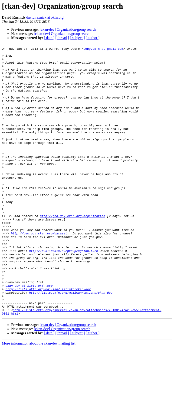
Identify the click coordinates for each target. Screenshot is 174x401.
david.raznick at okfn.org (45, 17)
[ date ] (49, 38)
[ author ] (93, 38)
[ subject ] (77, 38)
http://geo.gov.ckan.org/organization (72, 250)
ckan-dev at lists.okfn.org (29, 334)
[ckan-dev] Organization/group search (68, 29)
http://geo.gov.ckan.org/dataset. (40, 271)
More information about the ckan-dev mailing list (38, 397)
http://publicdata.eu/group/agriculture (63, 292)
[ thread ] (62, 38)
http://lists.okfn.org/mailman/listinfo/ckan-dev (48, 338)
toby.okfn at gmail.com (103, 49)
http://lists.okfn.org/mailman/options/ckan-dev (70, 342)
